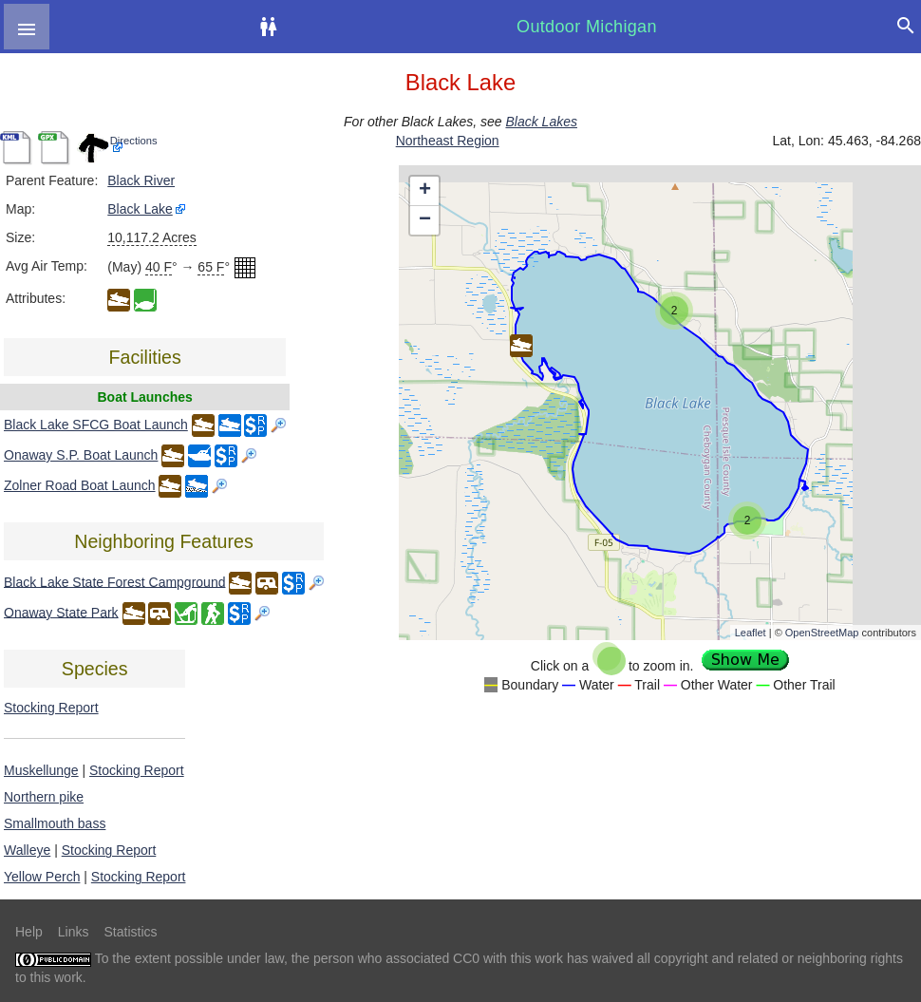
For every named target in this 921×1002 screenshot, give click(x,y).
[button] (26, 26)
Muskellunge (41, 770)
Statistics (130, 931)
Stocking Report (51, 707)
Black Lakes (540, 121)
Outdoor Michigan (587, 26)
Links (73, 931)
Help (29, 931)
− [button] (425, 220)
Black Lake (139, 209)
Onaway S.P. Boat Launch (81, 455)
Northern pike (44, 796)
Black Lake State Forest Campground (114, 581)
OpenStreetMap (822, 632)
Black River (141, 180)
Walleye (27, 850)
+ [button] (425, 191)
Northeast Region (447, 140)
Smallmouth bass (54, 823)
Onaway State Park (61, 611)
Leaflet (750, 632)
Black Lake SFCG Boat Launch (96, 424)
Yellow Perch (42, 876)
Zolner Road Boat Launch (80, 485)
